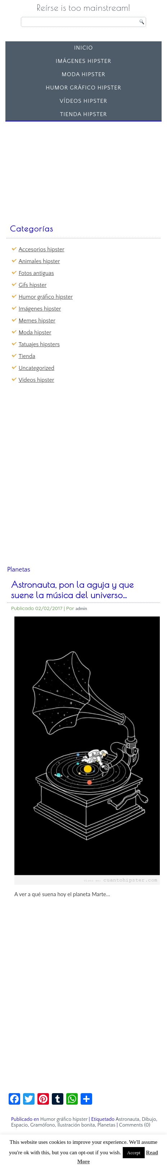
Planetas (107, 1125)
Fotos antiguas (36, 273)
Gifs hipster (33, 285)
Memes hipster (37, 320)
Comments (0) (134, 1125)
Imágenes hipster (84, 61)
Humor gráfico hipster (83, 87)
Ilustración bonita (76, 1125)
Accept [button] (133, 1152)
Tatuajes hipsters (39, 344)
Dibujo (149, 1119)
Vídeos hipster (83, 101)
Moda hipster (83, 74)
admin (81, 608)
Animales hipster (39, 261)
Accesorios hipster (41, 249)
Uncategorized (36, 368)
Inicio (83, 48)
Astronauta (127, 1119)
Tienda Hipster (83, 114)
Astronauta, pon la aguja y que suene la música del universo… (72, 589)
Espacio (19, 1125)
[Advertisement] (62, 169)
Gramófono (42, 1125)
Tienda (27, 356)
